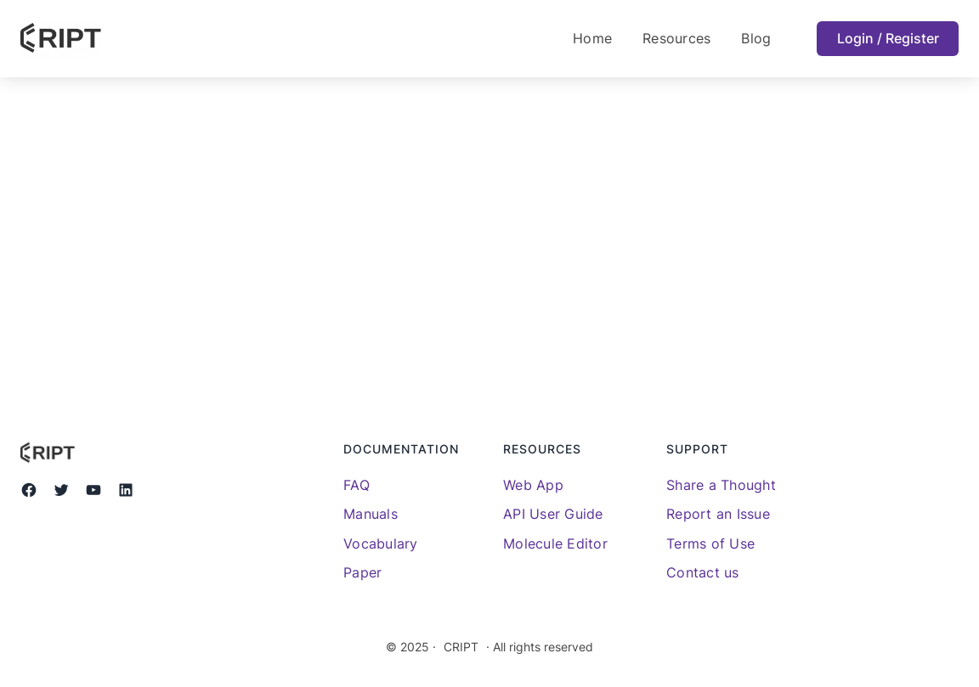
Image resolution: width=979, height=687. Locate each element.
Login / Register (888, 38)
